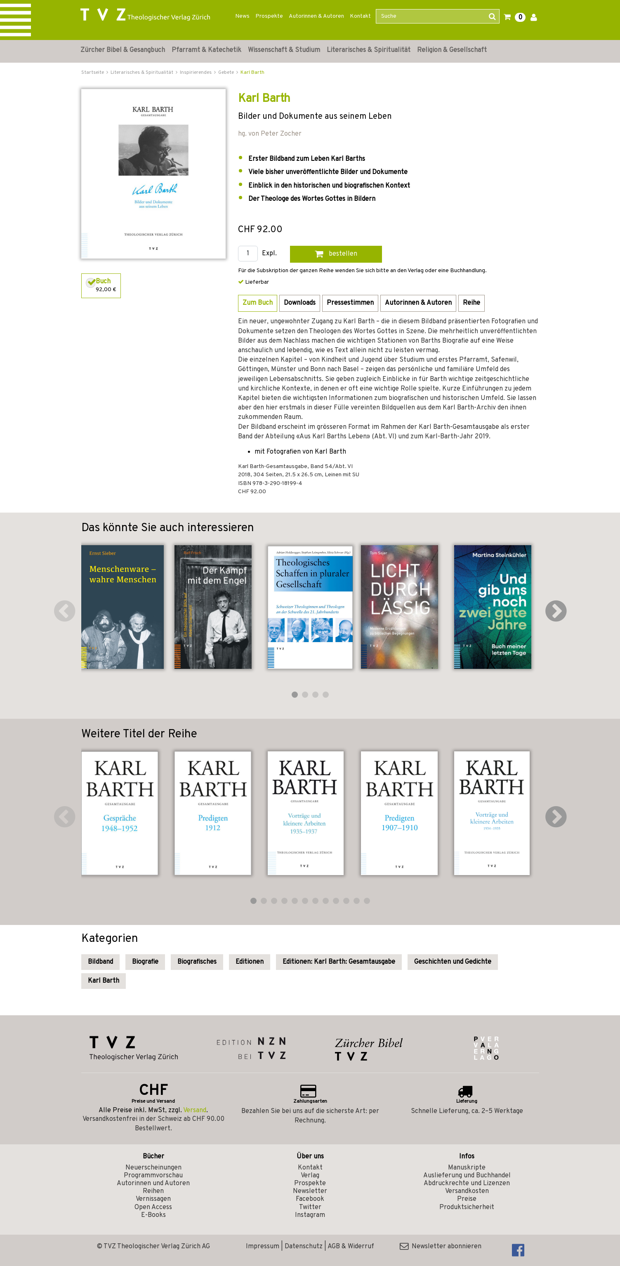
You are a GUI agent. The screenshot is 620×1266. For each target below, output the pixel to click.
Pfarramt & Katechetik (206, 50)
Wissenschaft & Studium (284, 50)
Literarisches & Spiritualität (368, 50)
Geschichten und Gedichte (452, 962)
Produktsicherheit (466, 1207)
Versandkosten (467, 1191)
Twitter (310, 1207)
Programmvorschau (153, 1176)
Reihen (153, 1191)
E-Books (153, 1215)
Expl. (269, 254)
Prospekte (269, 16)
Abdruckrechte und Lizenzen (467, 1183)
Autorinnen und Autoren (153, 1183)
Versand (194, 1110)
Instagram (310, 1215)
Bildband (100, 962)
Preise (466, 1199)
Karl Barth (252, 72)
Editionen (250, 962)
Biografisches (197, 962)
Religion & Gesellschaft (452, 50)
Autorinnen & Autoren (316, 16)
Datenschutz (304, 1246)
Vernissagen (153, 1199)
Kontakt (360, 16)
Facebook (310, 1199)
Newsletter (310, 1191)
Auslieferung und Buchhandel (467, 1176)
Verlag (310, 1176)
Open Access (153, 1207)
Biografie (145, 962)
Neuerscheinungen (153, 1168)
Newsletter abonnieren (440, 1246)
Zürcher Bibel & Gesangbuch (122, 50)
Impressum (262, 1246)
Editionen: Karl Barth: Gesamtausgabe (339, 962)
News (242, 16)
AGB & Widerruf (351, 1246)
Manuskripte (467, 1168)
